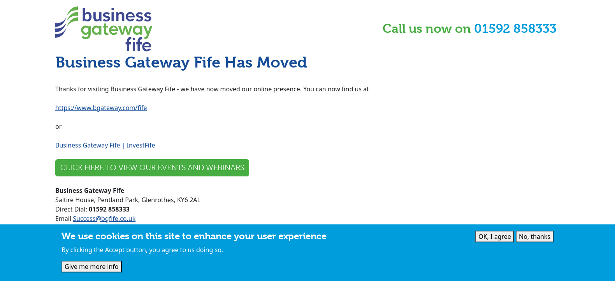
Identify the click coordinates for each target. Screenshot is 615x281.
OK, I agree (494, 237)
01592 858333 (515, 28)
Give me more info (92, 267)
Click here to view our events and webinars (152, 167)
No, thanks (534, 237)
